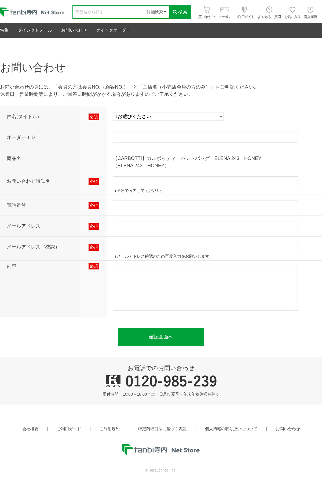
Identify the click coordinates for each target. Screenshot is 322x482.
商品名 (14, 158)
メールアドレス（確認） (33, 247)
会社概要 (30, 428)
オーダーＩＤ (21, 137)
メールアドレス (24, 226)
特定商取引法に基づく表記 (162, 428)
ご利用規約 (110, 428)
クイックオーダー (113, 30)
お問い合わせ (74, 30)
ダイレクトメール (35, 30)
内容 (11, 266)
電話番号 (16, 205)
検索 (180, 11)
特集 (4, 30)
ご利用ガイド (69, 428)
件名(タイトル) (23, 116)
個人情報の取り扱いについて (231, 428)
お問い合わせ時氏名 (28, 181)
